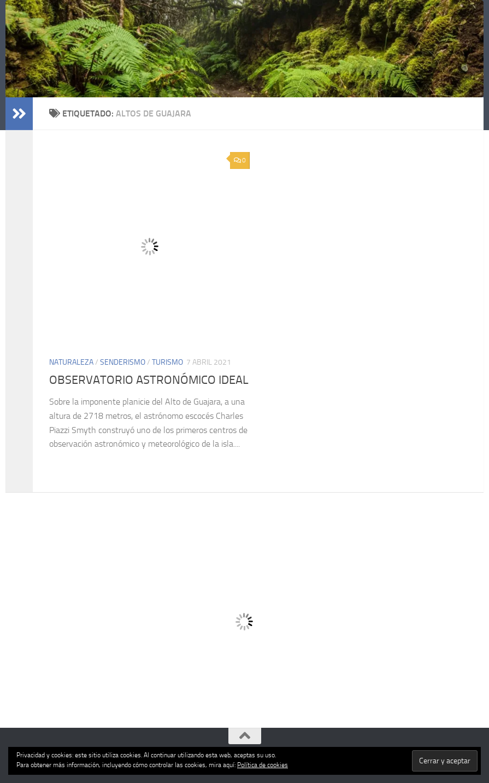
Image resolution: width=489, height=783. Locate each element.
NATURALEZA (71, 362)
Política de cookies (262, 765)
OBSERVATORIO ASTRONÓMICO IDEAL (149, 380)
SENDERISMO (122, 362)
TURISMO (167, 362)
